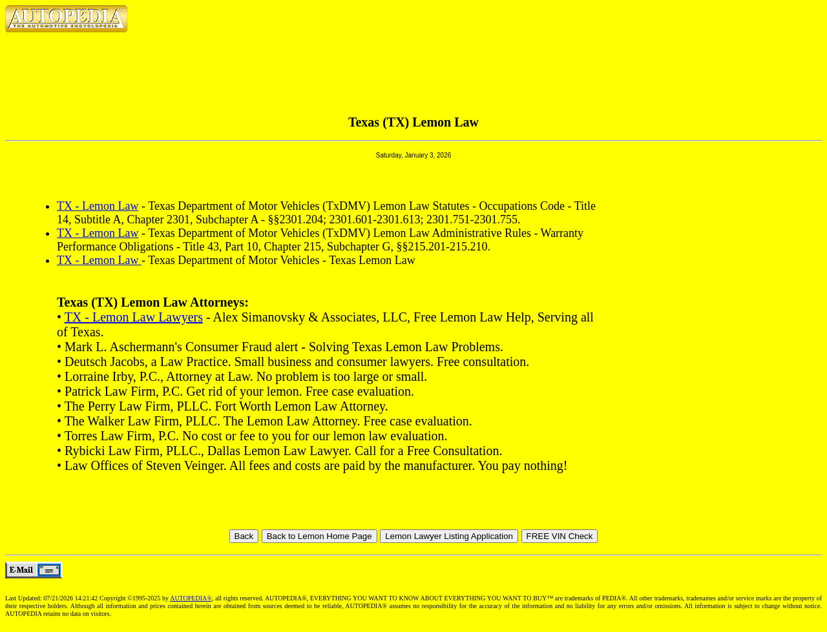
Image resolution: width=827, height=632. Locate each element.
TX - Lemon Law (97, 205)
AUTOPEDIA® (191, 598)
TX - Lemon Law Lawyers (134, 317)
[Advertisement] (413, 58)
